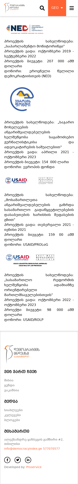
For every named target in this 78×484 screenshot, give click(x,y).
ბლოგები (12, 420)
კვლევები (12, 415)
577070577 (51, 449)
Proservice (34, 467)
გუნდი (9, 385)
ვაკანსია (11, 390)
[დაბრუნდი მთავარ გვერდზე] (14, 8)
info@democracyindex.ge (23, 449)
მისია (9, 380)
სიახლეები (13, 410)
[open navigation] (71, 8)
